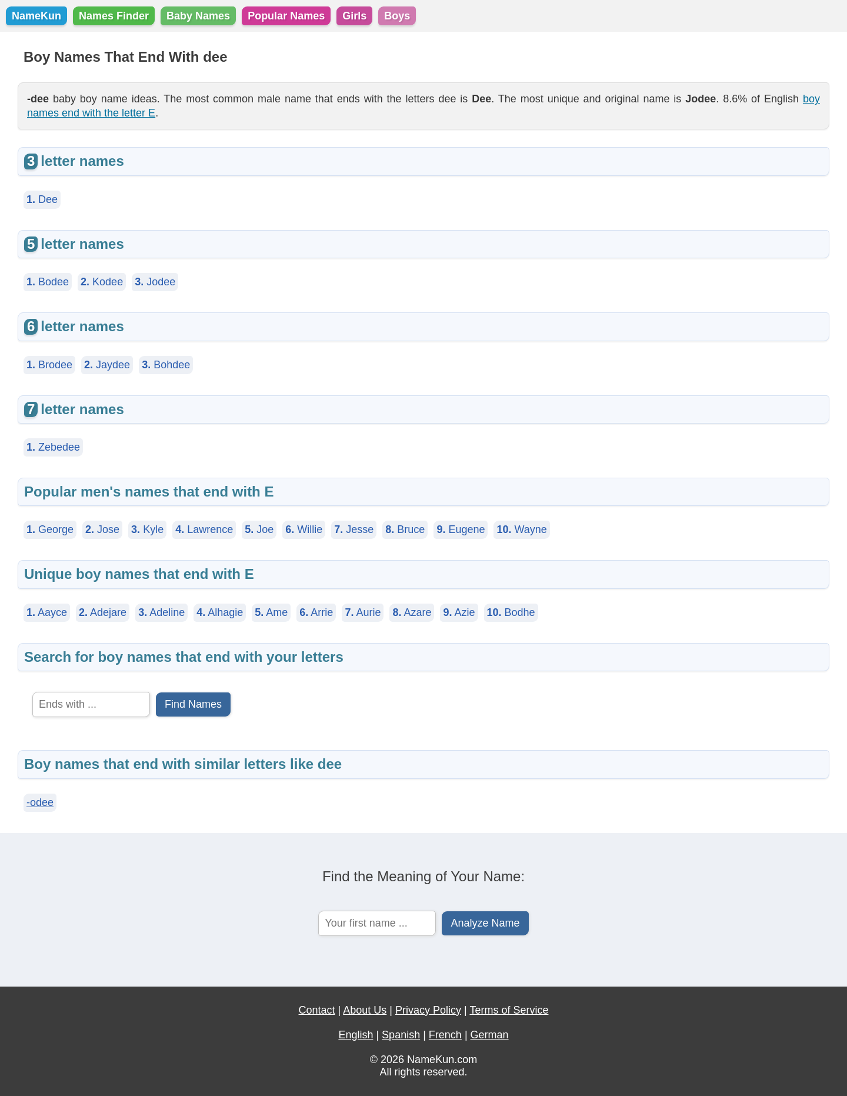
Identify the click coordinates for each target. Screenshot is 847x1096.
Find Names (193, 704)
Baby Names (198, 16)
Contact (317, 1010)
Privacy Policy (428, 1010)
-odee (40, 802)
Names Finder (114, 16)
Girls (354, 16)
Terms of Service (508, 1010)
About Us (364, 1010)
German (490, 1035)
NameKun (36, 16)
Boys (397, 16)
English (355, 1035)
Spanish (401, 1035)
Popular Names (286, 16)
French (445, 1035)
